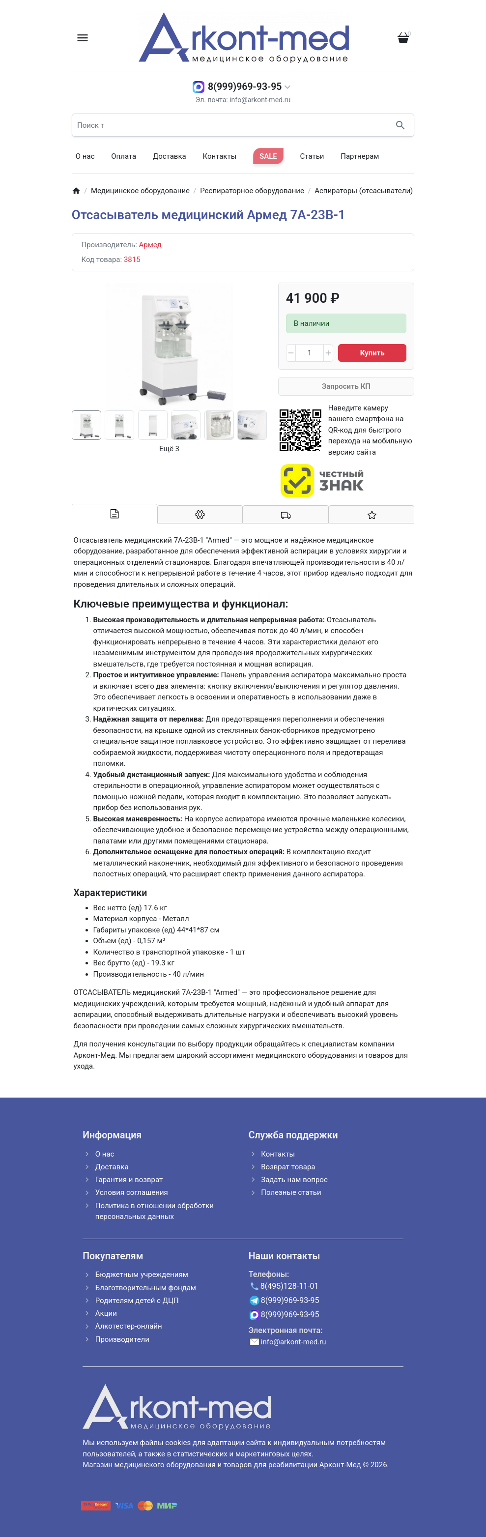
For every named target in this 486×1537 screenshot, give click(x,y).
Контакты (219, 156)
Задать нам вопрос (294, 1179)
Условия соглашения (131, 1192)
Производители (122, 1339)
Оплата (123, 156)
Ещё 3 (169, 448)
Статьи (312, 156)
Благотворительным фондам (145, 1287)
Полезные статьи (291, 1192)
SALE (268, 156)
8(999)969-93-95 (245, 86)
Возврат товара (288, 1166)
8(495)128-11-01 (289, 1286)
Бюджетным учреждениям (141, 1274)
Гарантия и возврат (129, 1179)
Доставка (169, 156)
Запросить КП (346, 386)
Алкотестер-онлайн (128, 1326)
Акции (106, 1313)
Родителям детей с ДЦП (137, 1300)
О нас (85, 156)
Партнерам (360, 156)
